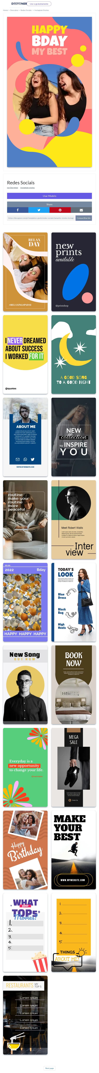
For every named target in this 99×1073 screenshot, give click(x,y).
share (49, 204)
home (5, 10)
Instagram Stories (41, 10)
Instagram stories (27, 188)
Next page (49, 1068)
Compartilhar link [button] (83, 218)
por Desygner (12, 188)
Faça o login (17, 4)
